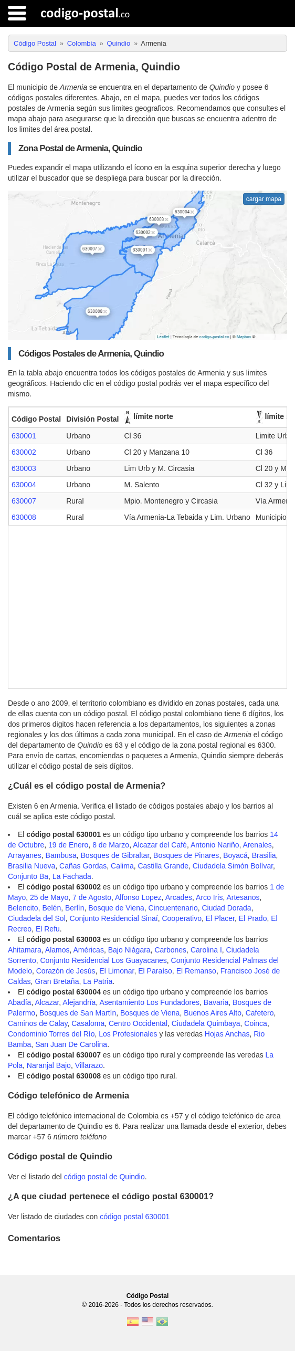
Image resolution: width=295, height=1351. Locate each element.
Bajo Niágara (129, 950)
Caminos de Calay (37, 1023)
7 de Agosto (91, 897)
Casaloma (87, 1023)
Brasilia (264, 855)
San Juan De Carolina (71, 1044)
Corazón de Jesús (66, 971)
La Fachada (71, 876)
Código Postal (148, 1296)
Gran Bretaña (57, 981)
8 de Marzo (110, 845)
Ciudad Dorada (226, 908)
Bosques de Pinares (186, 855)
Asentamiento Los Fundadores (149, 1002)
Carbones (170, 950)
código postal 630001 (135, 1216)
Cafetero (260, 1013)
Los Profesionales (128, 1034)
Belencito (23, 908)
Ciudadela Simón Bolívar (233, 866)
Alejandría (79, 1002)
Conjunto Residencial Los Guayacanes (103, 960)
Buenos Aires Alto (212, 1013)
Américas (88, 950)
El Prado (253, 918)
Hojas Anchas (227, 1034)
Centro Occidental (138, 1023)
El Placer (220, 918)
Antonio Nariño (215, 845)
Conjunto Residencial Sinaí (114, 918)
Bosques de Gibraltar (115, 855)
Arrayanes (24, 855)
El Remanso (196, 971)
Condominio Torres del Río (51, 1034)
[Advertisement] (147, 604)
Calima (122, 866)
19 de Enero (68, 845)
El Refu (48, 929)
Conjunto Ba (28, 876)
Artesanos (242, 897)
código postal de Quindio (104, 1176)
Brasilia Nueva (31, 866)
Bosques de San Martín (77, 1013)
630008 (24, 517)
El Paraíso (155, 971)
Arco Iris (209, 897)
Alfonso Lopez (138, 897)
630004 (24, 484)
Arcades (178, 897)
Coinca (255, 1023)
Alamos (57, 950)
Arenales (257, 845)
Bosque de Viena (116, 908)
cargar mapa (263, 199)
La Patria (97, 981)
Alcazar (47, 1002)
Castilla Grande (163, 866)
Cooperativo (182, 918)
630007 (24, 501)
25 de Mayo (49, 897)
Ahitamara (24, 950)
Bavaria (216, 1002)
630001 (24, 436)
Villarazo (89, 1065)
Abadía (19, 1002)
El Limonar (116, 971)
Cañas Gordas (83, 866)
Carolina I (206, 950)
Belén (51, 908)
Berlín (75, 908)
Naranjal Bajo (49, 1065)
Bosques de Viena (150, 1013)
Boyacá (235, 855)
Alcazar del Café (160, 845)
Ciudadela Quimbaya (206, 1023)
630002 (24, 452)
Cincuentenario (173, 908)
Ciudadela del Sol (37, 918)
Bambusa (61, 855)
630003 (24, 468)
